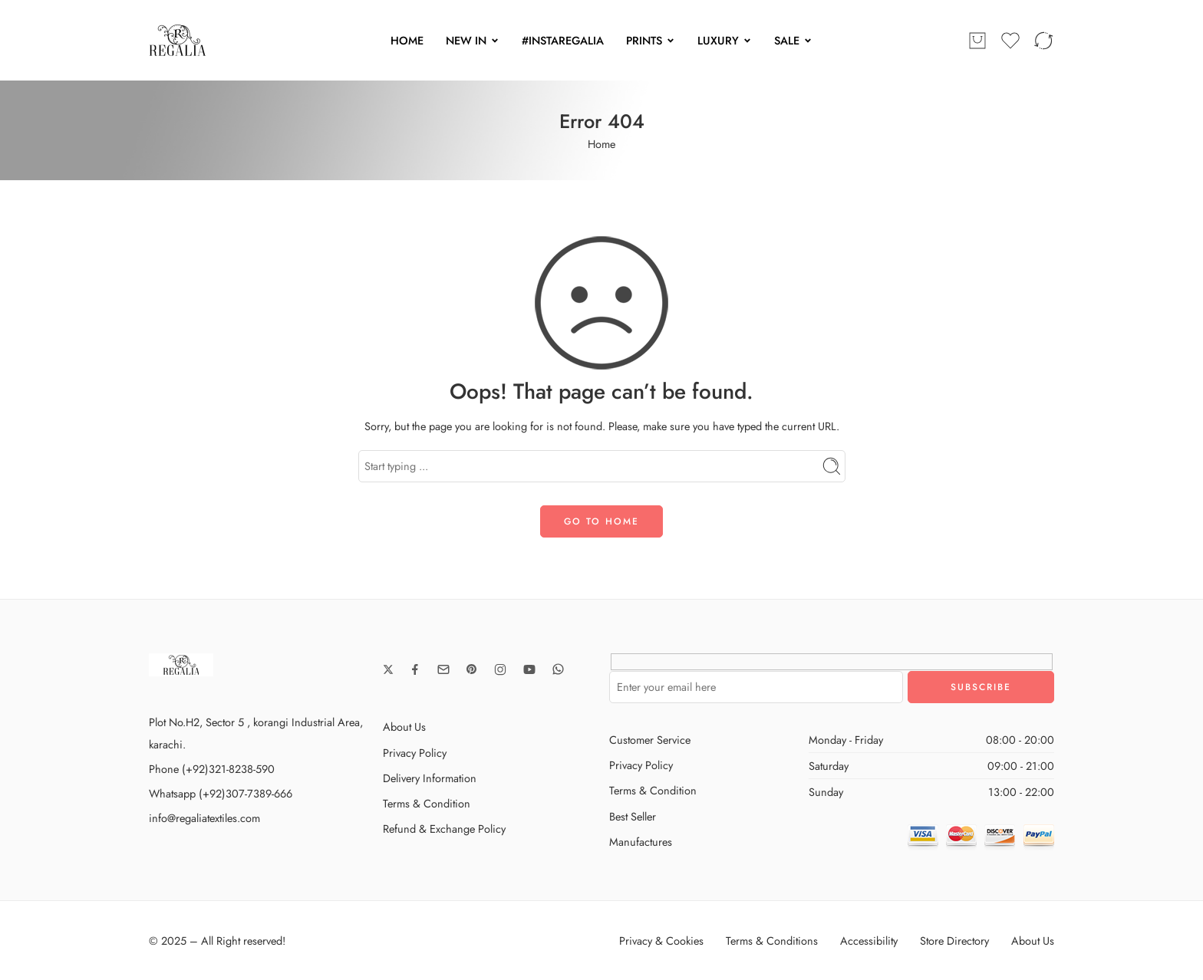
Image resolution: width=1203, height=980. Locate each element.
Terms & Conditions (772, 940)
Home (601, 144)
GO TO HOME (601, 521)
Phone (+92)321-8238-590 (212, 769)
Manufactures (640, 842)
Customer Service (649, 740)
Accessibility (869, 940)
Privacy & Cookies (661, 940)
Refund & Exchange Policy (444, 829)
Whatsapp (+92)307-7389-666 (220, 793)
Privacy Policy (415, 753)
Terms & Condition (426, 803)
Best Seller (632, 816)
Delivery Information (429, 778)
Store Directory (954, 940)
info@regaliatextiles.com (204, 818)
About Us (404, 727)
